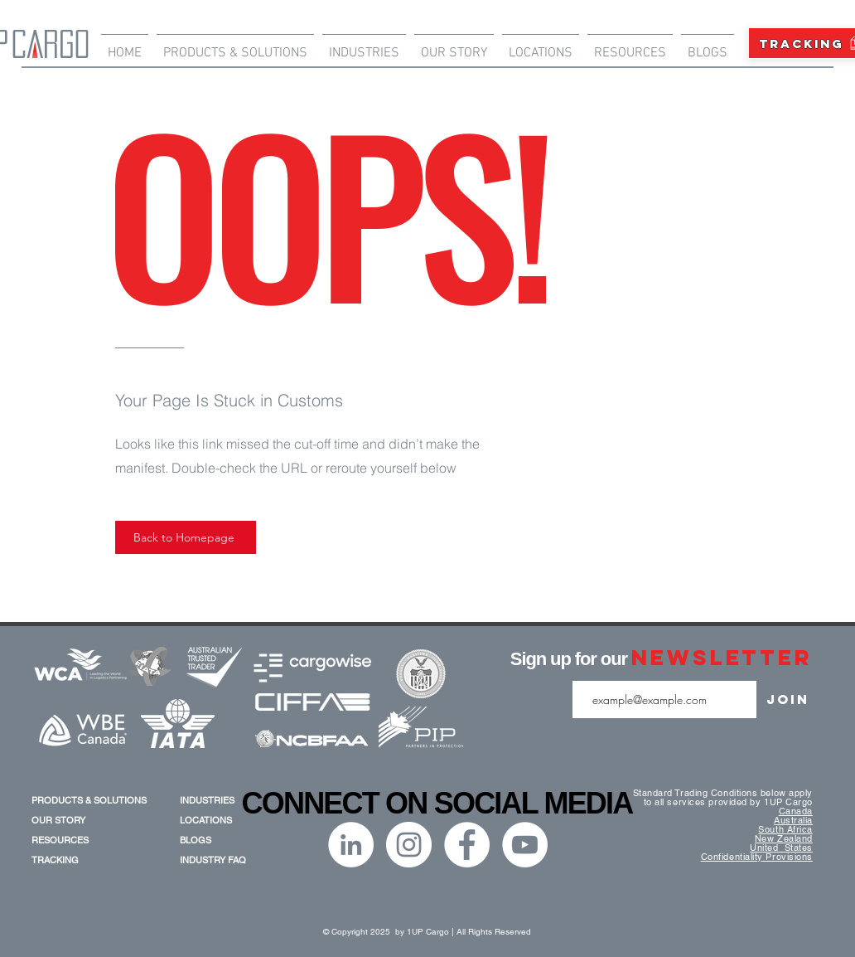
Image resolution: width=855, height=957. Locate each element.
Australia (793, 820)
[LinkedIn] (351, 844)
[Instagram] (409, 844)
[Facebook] (467, 844)
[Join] (788, 699)
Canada (796, 811)
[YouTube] (525, 844)
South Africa (785, 829)
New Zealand (784, 838)
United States (781, 847)
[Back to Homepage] (185, 537)
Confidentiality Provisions (757, 856)
